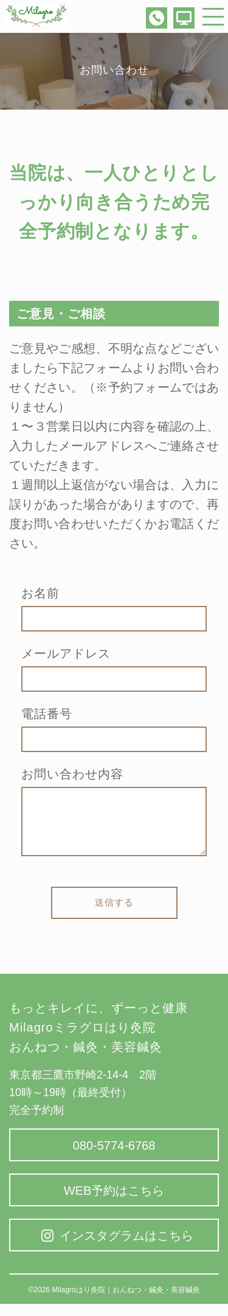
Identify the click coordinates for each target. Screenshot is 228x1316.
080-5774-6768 (114, 1157)
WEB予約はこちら (114, 1202)
